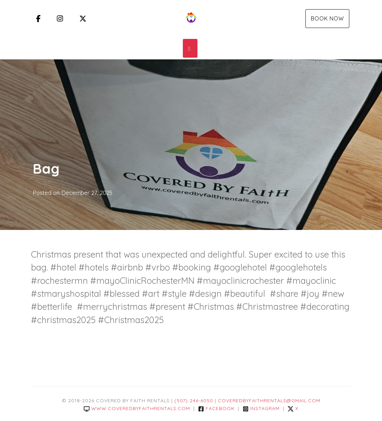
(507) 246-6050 (193, 400)
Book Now (327, 18)
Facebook (216, 408)
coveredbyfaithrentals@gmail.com (269, 400)
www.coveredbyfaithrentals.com (137, 408)
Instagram (261, 408)
